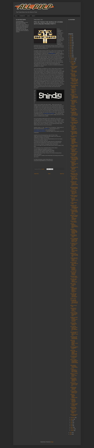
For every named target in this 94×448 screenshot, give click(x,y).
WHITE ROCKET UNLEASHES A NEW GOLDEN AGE (73, 133)
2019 (71, 47)
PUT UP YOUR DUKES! (73, 171)
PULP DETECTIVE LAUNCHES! (74, 415)
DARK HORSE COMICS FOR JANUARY (73, 324)
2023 (71, 40)
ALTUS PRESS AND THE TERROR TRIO (74, 123)
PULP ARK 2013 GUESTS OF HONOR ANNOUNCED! (73, 280)
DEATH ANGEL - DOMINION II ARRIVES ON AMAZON (73, 380)
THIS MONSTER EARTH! (73, 137)
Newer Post (36, 173)
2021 (71, 43)
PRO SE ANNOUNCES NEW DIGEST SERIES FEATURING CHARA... (73, 290)
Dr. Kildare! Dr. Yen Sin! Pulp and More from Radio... (73, 245)
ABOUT (33, 15)
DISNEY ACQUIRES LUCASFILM (74, 83)
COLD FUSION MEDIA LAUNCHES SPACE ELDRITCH (73, 91)
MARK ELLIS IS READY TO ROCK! (73, 411)
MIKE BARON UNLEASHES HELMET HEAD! (74, 366)
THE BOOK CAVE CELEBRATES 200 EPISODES (73, 337)
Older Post (62, 173)
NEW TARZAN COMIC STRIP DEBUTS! (73, 109)
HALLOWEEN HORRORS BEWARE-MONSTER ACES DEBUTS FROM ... (73, 141)
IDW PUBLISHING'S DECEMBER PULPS (74, 347)
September (73, 417)
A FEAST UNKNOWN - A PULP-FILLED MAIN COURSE (73, 370)
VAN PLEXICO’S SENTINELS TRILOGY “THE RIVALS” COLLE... (73, 102)
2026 (71, 35)
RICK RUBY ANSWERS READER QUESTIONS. (73, 269)
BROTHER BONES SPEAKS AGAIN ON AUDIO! (74, 188)
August (72, 419)
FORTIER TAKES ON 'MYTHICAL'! (74, 277)
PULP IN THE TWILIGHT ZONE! (73, 63)
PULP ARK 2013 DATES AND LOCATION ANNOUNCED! (73, 295)
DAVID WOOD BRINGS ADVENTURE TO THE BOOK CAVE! (74, 163)
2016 (71, 51)
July (71, 420)
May (71, 424)
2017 (71, 50)
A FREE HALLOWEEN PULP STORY (73, 71)
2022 (71, 42)
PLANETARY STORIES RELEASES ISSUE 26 (73, 401)
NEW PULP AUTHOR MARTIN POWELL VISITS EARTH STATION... (74, 343)
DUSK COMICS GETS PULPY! (73, 222)
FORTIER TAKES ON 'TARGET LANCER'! (73, 154)
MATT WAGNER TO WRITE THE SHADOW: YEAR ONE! (74, 334)
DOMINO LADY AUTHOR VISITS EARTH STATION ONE (74, 255)
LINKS (28, 15)
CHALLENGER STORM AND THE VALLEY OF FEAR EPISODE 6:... (74, 114)
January (72, 430)
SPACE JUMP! (73, 298)
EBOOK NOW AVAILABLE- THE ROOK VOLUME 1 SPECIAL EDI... (74, 80)
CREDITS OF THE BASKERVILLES (74, 174)
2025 (71, 37)
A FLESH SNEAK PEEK (73, 203)
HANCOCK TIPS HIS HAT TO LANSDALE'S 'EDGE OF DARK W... (74, 183)
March (72, 427)
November (73, 59)
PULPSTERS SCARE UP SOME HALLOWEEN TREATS (73, 127)
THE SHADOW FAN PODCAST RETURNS (74, 86)
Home (16, 15)
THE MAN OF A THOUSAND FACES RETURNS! (73, 310)
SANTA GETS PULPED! (73, 106)
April (72, 425)
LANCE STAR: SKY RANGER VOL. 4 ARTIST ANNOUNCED (74, 259)
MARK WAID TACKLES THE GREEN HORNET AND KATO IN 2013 (73, 352)
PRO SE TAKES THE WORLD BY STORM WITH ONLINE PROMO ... (74, 361)
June (72, 422)
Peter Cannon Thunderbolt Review (73, 284)
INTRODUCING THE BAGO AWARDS (73, 388)
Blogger (52, 441)
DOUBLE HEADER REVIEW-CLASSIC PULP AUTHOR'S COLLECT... (74, 319)
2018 (71, 48)
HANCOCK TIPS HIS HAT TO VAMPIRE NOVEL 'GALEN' (74, 150)
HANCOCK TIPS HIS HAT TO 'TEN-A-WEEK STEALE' (73, 192)
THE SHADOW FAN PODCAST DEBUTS (74, 168)
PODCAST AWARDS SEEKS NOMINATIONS (73, 396)
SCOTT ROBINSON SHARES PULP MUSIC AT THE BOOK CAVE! (74, 240)
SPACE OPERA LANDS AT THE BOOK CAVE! (73, 392)
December (73, 58)
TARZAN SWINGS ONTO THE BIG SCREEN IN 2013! (73, 314)
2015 (71, 53)
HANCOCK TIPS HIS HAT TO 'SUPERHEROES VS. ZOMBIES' (74, 207)
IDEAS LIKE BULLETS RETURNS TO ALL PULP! (73, 75)
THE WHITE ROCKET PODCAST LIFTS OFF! (74, 200)
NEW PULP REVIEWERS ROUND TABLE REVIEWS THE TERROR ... (73, 231)
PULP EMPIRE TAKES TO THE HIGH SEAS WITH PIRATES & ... (73, 328)
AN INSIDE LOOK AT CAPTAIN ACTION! (73, 357)
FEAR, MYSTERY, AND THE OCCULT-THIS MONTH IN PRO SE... (74, 178)
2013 (71, 55)
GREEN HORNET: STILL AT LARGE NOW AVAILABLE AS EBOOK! (74, 159)
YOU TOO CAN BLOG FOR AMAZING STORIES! (73, 273)
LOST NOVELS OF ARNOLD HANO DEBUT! (74, 146)
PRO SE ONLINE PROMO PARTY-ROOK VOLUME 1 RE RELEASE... (74, 211)
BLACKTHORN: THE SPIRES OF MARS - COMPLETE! (74, 264)
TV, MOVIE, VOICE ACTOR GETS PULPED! (74, 404)
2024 (71, 39)
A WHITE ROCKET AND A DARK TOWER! (74, 67)
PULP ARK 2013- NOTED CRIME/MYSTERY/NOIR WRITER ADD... (74, 96)
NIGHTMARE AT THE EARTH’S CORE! (73, 235)
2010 (71, 434)
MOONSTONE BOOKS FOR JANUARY (73, 408)
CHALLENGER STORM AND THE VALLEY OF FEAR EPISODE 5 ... (74, 301)
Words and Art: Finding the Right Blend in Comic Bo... (74, 384)
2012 (71, 56)
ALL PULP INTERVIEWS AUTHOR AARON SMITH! (74, 119)
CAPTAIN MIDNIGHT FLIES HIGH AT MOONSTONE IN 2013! (74, 225)
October (72, 61)
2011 (71, 432)
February (72, 428)
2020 (71, 45)
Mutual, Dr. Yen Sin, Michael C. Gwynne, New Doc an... (74, 375)
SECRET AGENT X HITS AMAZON (74, 196)
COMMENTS (22, 15)
